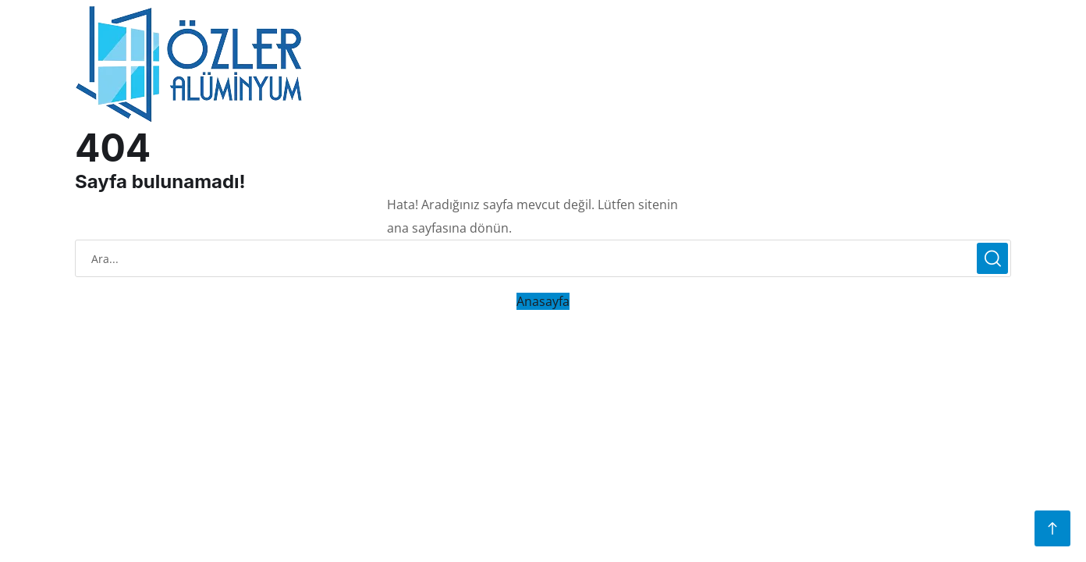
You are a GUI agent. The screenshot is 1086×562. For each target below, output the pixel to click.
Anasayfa (543, 301)
